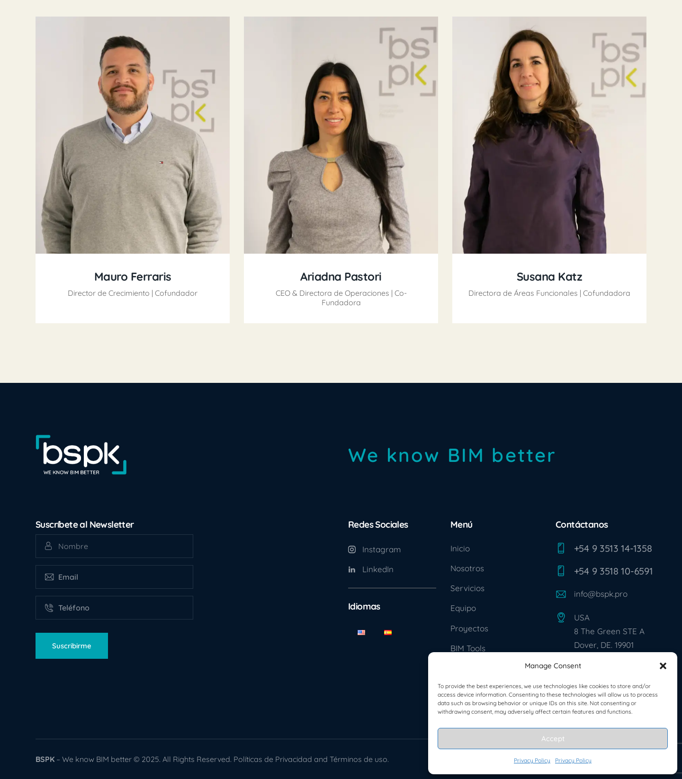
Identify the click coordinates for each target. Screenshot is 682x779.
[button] (663, 666)
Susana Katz (550, 276)
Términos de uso (358, 759)
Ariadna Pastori (341, 276)
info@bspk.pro (601, 594)
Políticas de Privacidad (272, 759)
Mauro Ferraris (132, 276)
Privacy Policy (532, 760)
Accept (553, 738)
